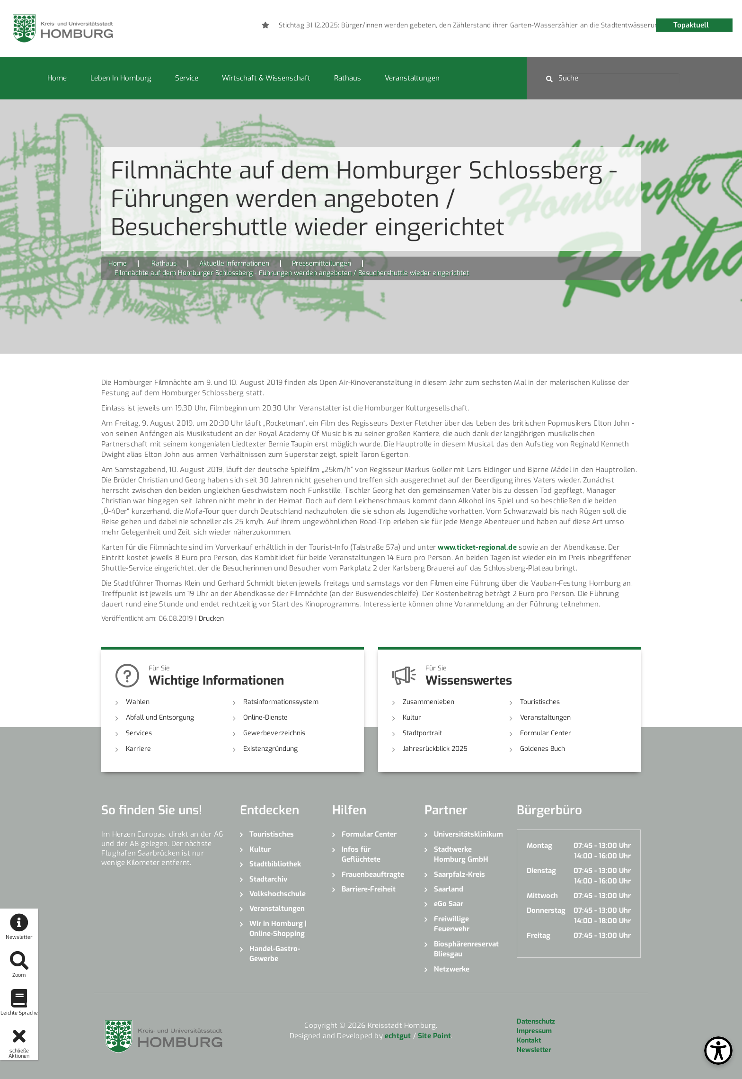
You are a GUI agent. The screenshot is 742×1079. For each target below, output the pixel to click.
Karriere (138, 748)
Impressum (534, 1030)
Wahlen (138, 701)
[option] (505, 25)
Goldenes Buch (542, 748)
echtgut (398, 1036)
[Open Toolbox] (718, 1050)
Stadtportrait (422, 733)
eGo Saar (448, 904)
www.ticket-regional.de (477, 547)
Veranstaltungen (412, 78)
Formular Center (545, 733)
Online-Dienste (265, 717)
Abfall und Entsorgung (160, 717)
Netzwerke (451, 969)
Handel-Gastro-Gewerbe (274, 953)
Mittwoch (542, 896)
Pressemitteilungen (321, 263)
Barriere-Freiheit (369, 889)
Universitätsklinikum (468, 834)
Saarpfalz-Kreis (459, 874)
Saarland (448, 889)
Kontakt (529, 1040)
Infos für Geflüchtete (361, 854)
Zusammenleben (428, 701)
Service (186, 78)
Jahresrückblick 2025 (435, 748)
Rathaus (347, 78)
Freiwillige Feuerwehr (451, 924)
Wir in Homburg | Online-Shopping (278, 928)
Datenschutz (536, 1021)
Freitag (538, 935)
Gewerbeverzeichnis (274, 733)
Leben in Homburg (120, 78)
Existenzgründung (270, 748)
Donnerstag (546, 910)
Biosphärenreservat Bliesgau (466, 949)
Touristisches (540, 701)
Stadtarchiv (268, 879)
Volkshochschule (277, 894)
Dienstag (541, 870)
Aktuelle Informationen (234, 263)
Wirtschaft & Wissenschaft (266, 78)
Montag (539, 845)
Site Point (434, 1036)
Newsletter (534, 1049)
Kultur (412, 717)
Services (139, 733)
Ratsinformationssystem (280, 701)
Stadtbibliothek (275, 864)
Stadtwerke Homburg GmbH (461, 854)
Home (57, 78)
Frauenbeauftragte (373, 874)
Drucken (211, 618)
